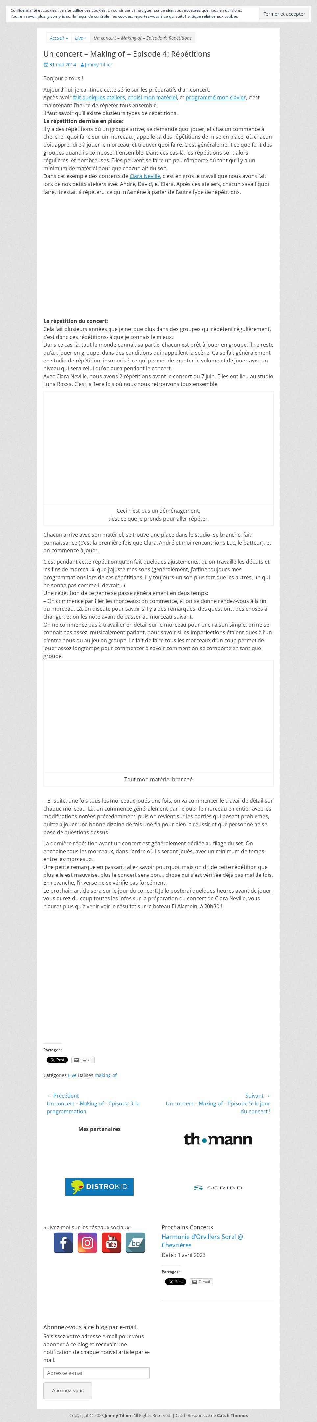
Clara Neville (145, 176)
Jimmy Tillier (98, 64)
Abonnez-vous (68, 1390)
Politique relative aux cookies (211, 16)
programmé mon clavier (216, 97)
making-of (106, 1075)
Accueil (59, 37)
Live (81, 37)
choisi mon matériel (151, 97)
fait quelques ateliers (99, 97)
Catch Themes (232, 1415)
